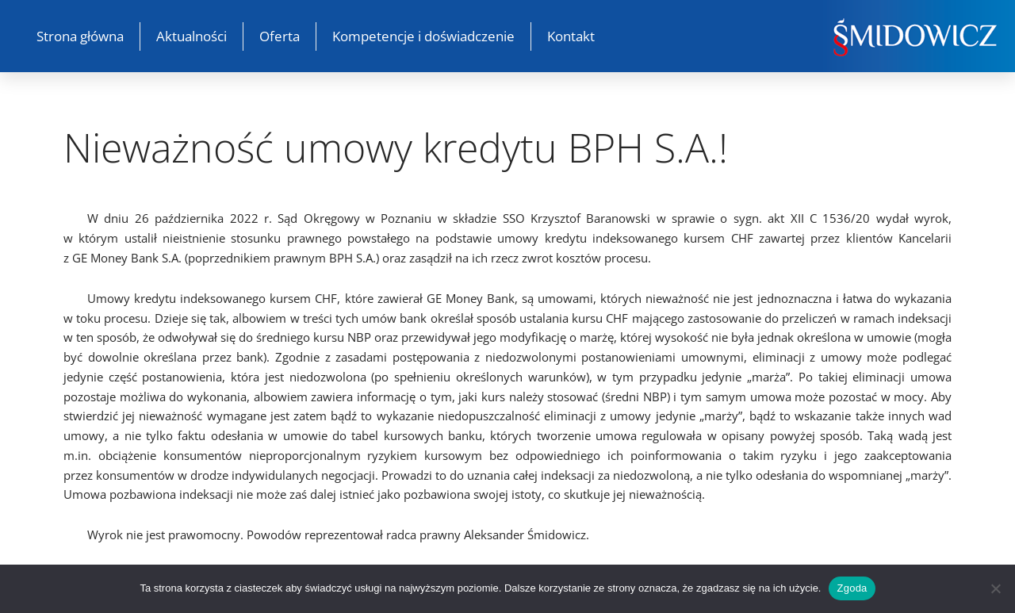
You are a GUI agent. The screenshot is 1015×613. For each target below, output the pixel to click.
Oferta (279, 36)
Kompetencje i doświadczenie (423, 36)
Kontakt (571, 36)
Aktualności (191, 36)
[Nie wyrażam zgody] (995, 588)
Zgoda (852, 588)
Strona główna (80, 36)
